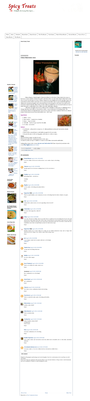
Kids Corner (51, 34)
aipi (25, 238)
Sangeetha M (27, 193)
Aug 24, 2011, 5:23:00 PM (35, 209)
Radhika (26, 255)
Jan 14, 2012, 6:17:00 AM (42, 347)
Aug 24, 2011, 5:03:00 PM (34, 166)
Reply (25, 162)
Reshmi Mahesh (27, 158)
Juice (32, 150)
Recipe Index (25, 34)
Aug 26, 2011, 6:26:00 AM (38, 337)
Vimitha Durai (27, 247)
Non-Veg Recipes (42, 34)
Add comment (24, 353)
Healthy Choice (27, 150)
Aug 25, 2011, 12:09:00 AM (36, 279)
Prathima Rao (27, 319)
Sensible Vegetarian (28, 337)
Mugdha (26, 185)
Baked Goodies (33, 34)
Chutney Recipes (72, 34)
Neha (25, 329)
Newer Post (24, 392)
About (12, 34)
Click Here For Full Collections (81, 51)
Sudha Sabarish (27, 311)
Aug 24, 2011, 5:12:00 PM (31, 201)
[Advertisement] (47, 23)
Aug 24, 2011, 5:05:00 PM (33, 185)
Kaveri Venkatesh (28, 263)
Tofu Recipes (17, 37)
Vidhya (25, 216)
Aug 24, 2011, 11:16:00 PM (33, 255)
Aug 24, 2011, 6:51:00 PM (31, 238)
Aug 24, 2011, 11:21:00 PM (37, 263)
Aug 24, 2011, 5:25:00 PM (32, 216)
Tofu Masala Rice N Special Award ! (15, 117)
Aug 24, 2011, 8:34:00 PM (36, 247)
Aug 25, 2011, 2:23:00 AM (35, 295)
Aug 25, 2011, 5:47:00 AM (36, 319)
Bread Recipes (9, 37)
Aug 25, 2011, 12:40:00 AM (34, 287)
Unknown (26, 166)
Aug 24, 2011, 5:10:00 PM (37, 193)
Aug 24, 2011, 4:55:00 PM (37, 158)
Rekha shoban (27, 303)
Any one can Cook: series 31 (45, 143)
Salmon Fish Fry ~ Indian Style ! (15, 124)
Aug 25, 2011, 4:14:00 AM (36, 311)
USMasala (26, 241)
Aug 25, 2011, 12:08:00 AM (35, 271)
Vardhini (26, 174)
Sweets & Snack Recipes (61, 34)
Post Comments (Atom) (32, 395)
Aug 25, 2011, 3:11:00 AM (36, 303)
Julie (25, 201)
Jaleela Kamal (27, 279)
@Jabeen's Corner (31, 145)
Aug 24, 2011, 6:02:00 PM (37, 228)
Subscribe (18, 34)
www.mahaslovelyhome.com (30, 347)
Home (7, 34)
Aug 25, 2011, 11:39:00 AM (32, 329)
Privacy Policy (81, 34)
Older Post (68, 392)
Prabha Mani (27, 209)
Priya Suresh (27, 295)
